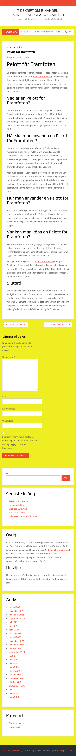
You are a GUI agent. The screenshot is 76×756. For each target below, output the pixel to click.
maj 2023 (13, 693)
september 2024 (17, 652)
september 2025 (17, 618)
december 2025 (16, 611)
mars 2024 (14, 667)
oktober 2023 (15, 682)
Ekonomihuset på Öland (58, 550)
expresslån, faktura (38, 557)
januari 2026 (15, 607)
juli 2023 (13, 689)
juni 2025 (13, 626)
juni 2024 (13, 659)
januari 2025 (15, 637)
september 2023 (17, 685)
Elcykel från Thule (17, 325)
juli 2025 (13, 622)
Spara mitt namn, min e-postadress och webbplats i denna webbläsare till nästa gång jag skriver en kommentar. (20, 442)
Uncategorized (16, 727)
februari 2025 (15, 633)
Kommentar (8, 357)
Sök (8, 473)
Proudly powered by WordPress (18, 750)
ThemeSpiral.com (64, 750)
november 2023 (16, 678)
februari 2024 (15, 671)
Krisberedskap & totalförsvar (23, 516)
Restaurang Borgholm (56, 325)
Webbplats (7, 420)
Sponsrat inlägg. (15, 47)
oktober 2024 (15, 648)
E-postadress (9, 408)
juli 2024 (13, 656)
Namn (5, 396)
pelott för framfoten (42, 76)
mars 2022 (14, 697)
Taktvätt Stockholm (18, 501)
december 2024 (16, 641)
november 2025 (16, 614)
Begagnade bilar (25, 31)
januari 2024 (15, 674)
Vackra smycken (66, 31)
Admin (9, 57)
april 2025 (14, 629)
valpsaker (16, 579)
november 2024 (16, 644)
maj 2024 (13, 663)
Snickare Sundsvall (45, 31)
